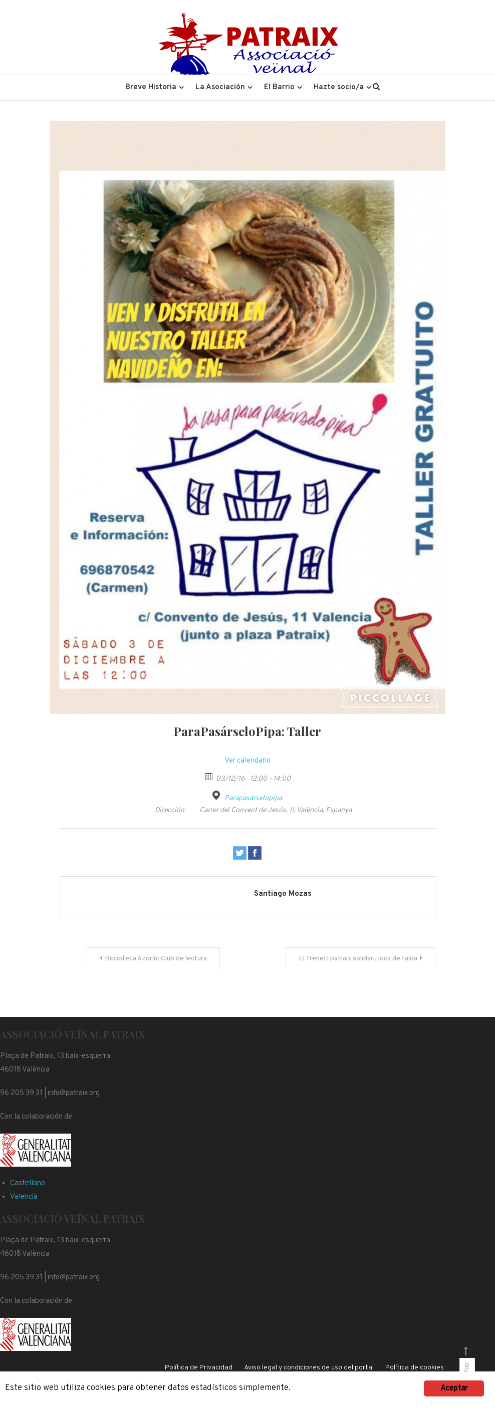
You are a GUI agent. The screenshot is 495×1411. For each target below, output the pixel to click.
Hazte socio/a (339, 87)
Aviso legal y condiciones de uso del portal (309, 1367)
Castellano (27, 1183)
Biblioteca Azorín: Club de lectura (156, 958)
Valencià (24, 1197)
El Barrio (279, 87)
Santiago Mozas (283, 894)
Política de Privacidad (198, 1367)
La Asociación (220, 87)
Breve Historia (150, 87)
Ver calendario (247, 761)
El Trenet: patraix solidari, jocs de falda (358, 958)
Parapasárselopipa (253, 798)
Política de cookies (414, 1367)
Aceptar (453, 1388)
